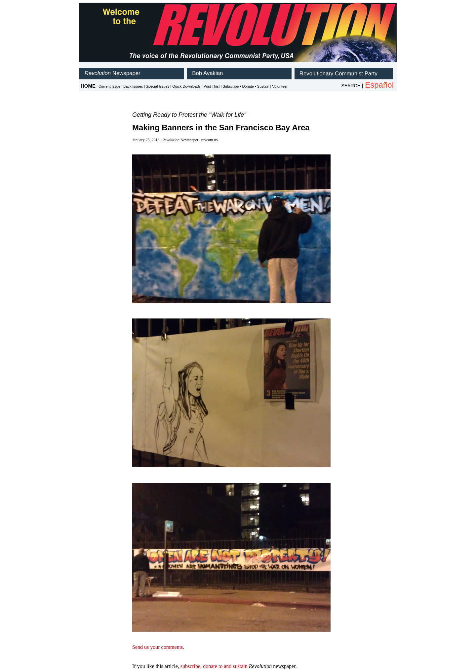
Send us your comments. (158, 647)
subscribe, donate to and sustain (214, 666)
